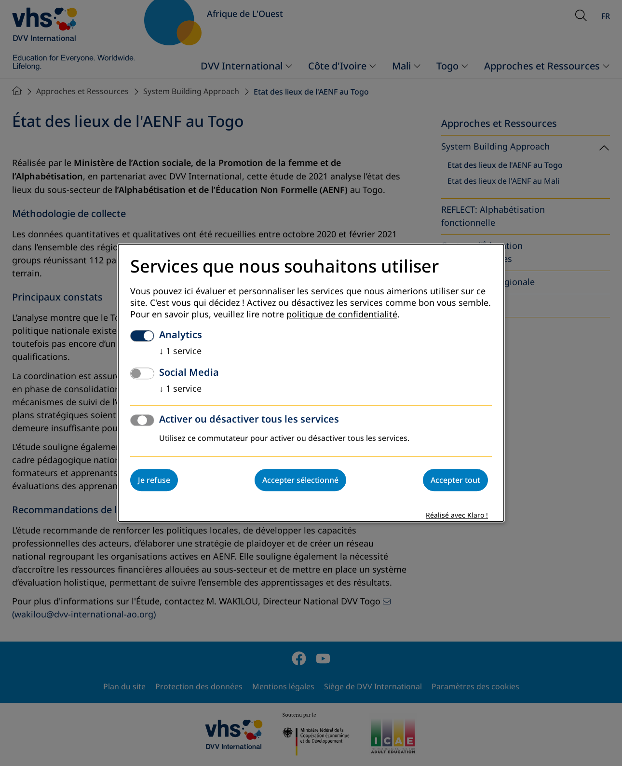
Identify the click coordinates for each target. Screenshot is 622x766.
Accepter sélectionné (300, 480)
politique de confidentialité (341, 315)
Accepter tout (455, 480)
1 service (180, 351)
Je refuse (154, 480)
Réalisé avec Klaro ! (457, 516)
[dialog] (311, 382)
